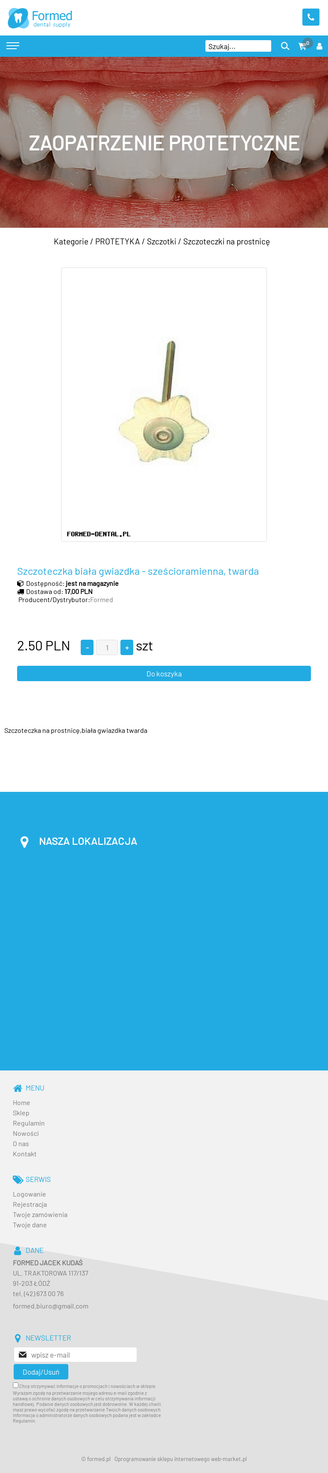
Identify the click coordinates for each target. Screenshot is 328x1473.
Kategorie (71, 241)
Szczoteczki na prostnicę (226, 241)
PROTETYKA (117, 241)
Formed (101, 599)
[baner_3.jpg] (164, 142)
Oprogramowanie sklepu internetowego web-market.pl (180, 1458)
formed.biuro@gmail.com (50, 1306)
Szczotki (161, 241)
